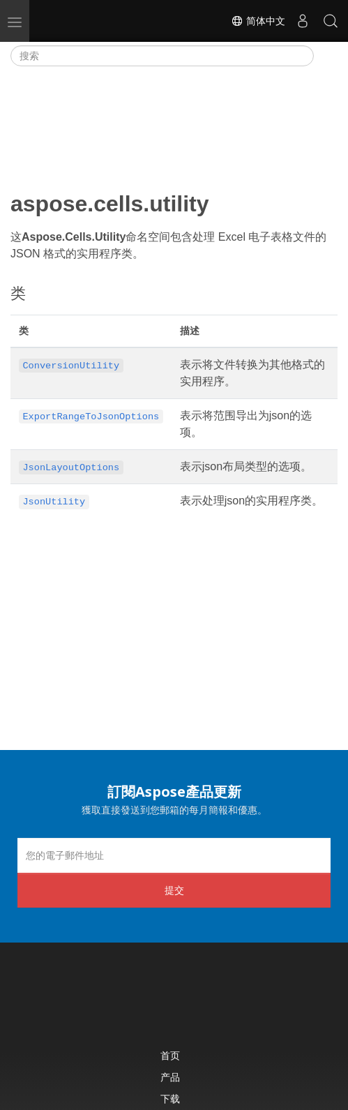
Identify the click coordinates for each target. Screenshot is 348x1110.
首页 (170, 1055)
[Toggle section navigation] (325, 56)
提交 (174, 890)
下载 (170, 1098)
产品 (170, 1076)
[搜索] (162, 55)
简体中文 (258, 21)
